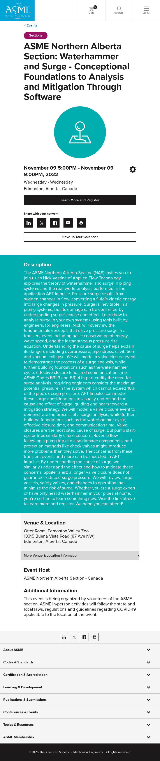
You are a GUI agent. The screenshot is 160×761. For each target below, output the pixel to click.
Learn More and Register (80, 200)
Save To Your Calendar (80, 237)
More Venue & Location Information (51, 555)
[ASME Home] (17, 10)
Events (32, 25)
